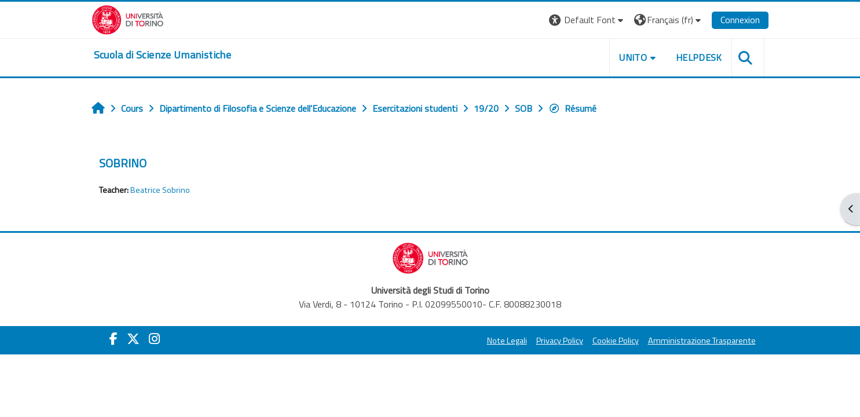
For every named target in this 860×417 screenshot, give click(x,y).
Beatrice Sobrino (160, 190)
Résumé (572, 108)
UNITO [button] (633, 57)
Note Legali (507, 340)
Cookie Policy (615, 340)
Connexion (740, 20)
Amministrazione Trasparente (702, 340)
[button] (587, 20)
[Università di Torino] (128, 18)
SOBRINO (123, 163)
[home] (162, 55)
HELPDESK (699, 57)
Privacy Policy (559, 340)
